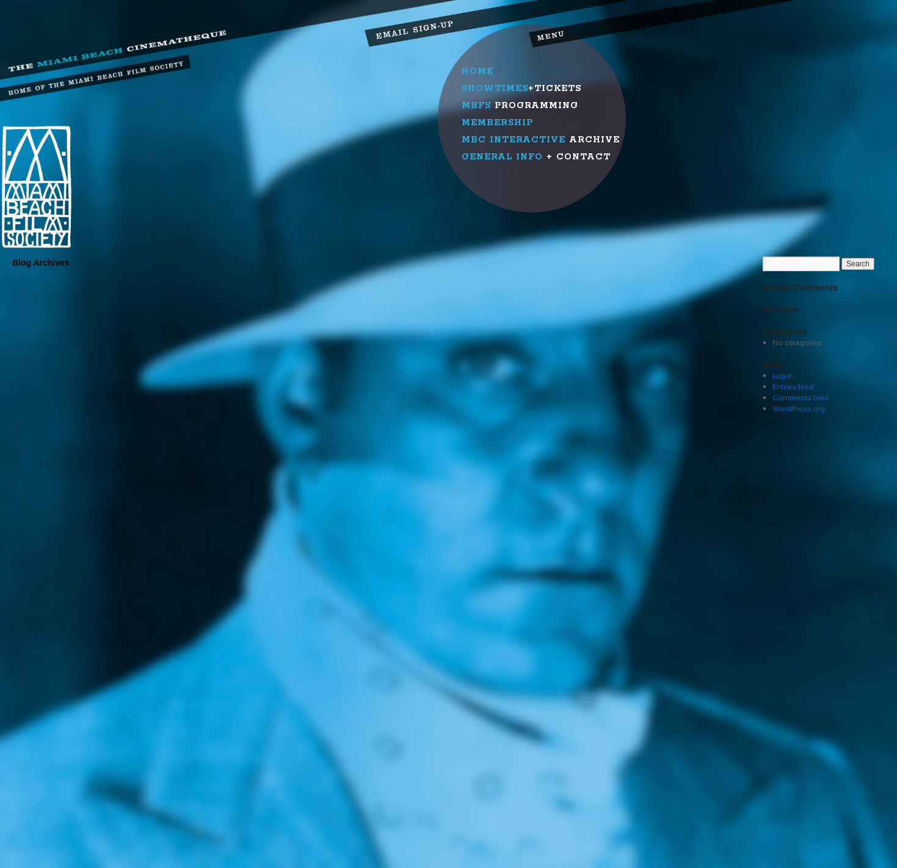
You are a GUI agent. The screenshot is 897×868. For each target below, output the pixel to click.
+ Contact (536, 156)
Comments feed (800, 397)
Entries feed (792, 386)
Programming (520, 105)
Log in (782, 375)
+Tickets (521, 88)
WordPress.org (798, 408)
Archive (541, 139)
